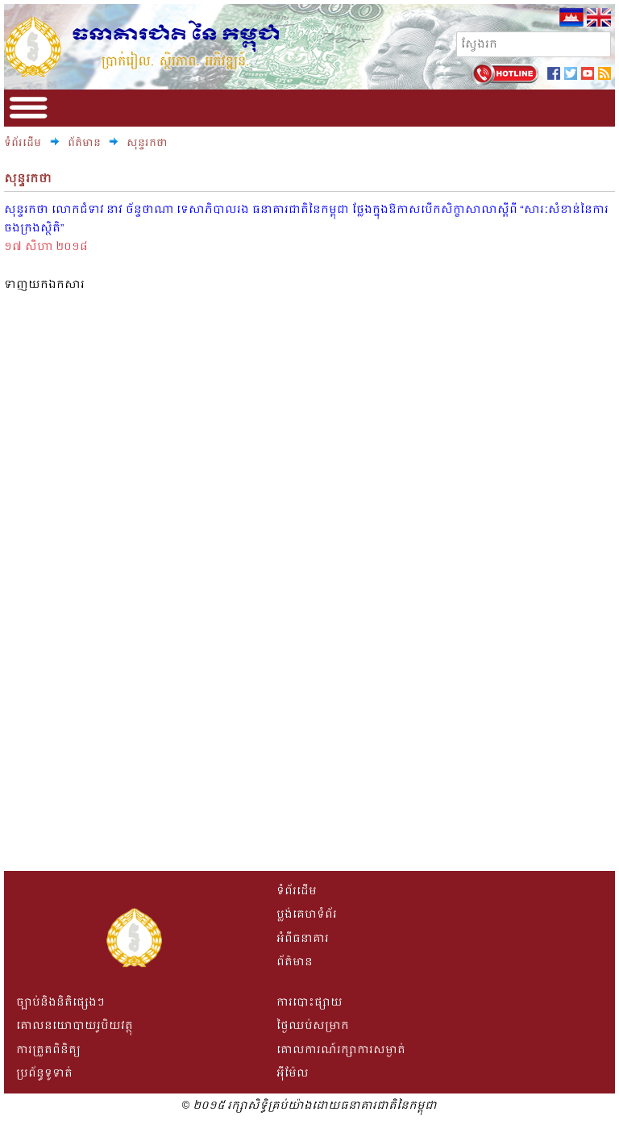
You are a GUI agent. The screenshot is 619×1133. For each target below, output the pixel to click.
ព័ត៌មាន (85, 142)
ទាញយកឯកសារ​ (44, 284)
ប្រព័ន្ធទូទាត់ (44, 1073)
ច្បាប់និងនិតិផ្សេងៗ (60, 1002)
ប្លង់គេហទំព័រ (306, 914)
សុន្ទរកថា (147, 142)
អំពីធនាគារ (302, 938)
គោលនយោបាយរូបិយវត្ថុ (74, 1025)
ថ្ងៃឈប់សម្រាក (312, 1025)
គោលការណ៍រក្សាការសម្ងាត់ (340, 1049)
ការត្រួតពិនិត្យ (48, 1049)
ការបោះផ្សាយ (309, 1002)
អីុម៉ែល (292, 1073)
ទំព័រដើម (22, 142)
